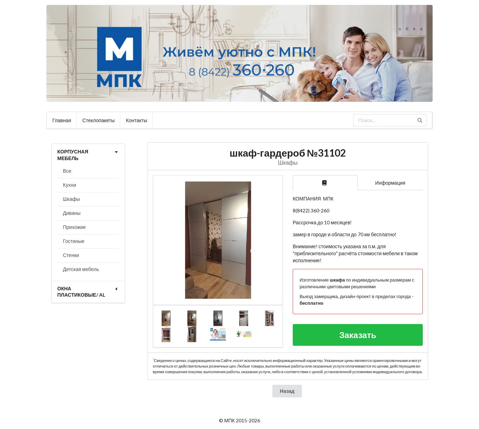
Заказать (357, 335)
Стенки (71, 255)
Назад (287, 391)
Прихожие (74, 227)
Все (67, 171)
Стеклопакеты (98, 120)
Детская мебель (81, 269)
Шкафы (71, 199)
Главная (61, 120)
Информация (390, 183)
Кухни (69, 185)
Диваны (71, 213)
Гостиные (73, 241)
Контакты (136, 120)
